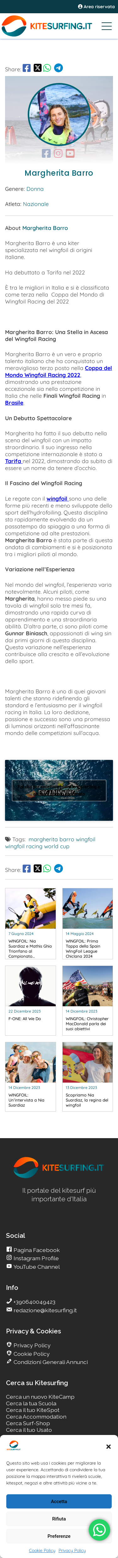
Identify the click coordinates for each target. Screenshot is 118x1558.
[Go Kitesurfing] (59, 26)
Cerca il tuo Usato (29, 1429)
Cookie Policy (42, 1550)
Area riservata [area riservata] (96, 6)
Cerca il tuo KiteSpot (32, 1410)
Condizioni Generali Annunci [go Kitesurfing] (50, 1362)
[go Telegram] (58, 69)
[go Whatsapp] (47, 69)
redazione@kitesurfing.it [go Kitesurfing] (44, 1310)
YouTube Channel (36, 1266)
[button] (108, 1446)
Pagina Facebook (36, 1250)
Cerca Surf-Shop (28, 1423)
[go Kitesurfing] (30, 924)
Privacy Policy (72, 1550)
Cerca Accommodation (36, 1416)
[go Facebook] (27, 69)
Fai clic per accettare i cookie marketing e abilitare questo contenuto (59, 790)
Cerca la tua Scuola (31, 1403)
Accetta (59, 1501)
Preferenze (59, 1536)
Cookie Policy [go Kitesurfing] (31, 1353)
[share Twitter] (38, 69)
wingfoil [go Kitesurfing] (85, 839)
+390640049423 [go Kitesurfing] (33, 1301)
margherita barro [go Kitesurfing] (51, 839)
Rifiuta (59, 1519)
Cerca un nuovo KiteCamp (40, 1396)
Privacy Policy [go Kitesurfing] (31, 1345)
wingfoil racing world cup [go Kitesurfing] (37, 846)
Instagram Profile (35, 1258)
